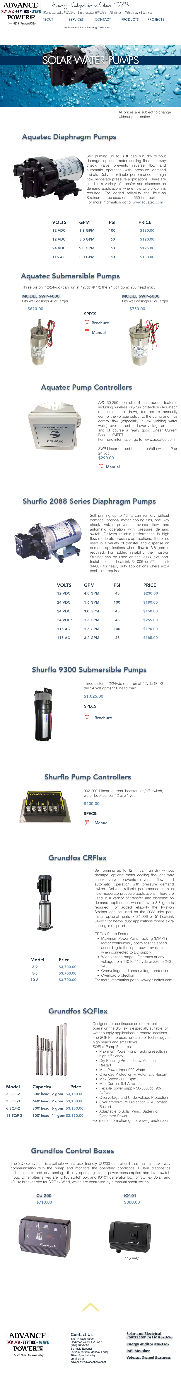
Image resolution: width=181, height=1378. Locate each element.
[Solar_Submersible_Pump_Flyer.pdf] (87, 717)
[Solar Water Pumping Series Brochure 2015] (87, 323)
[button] (132, 19)
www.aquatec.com (148, 202)
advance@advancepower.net (88, 1361)
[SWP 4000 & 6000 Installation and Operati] (87, 332)
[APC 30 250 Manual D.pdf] (101, 467)
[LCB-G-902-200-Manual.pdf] (87, 823)
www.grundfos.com (156, 980)
